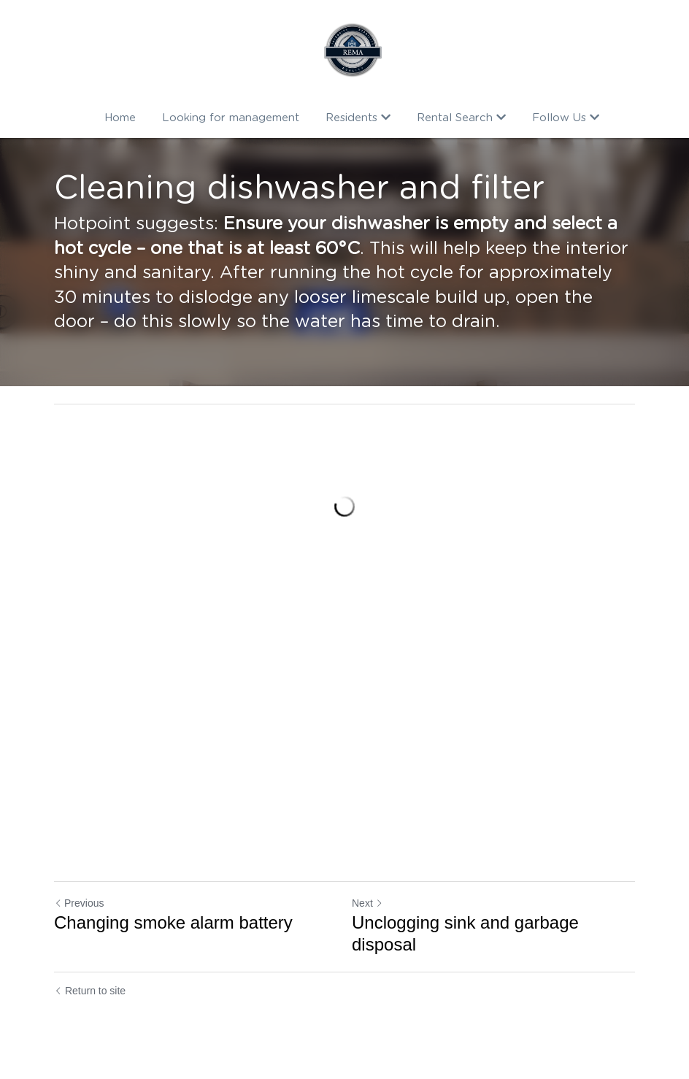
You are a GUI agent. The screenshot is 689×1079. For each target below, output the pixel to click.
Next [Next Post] (367, 903)
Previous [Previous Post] (79, 903)
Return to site (90, 991)
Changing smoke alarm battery (173, 922)
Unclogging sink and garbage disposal (465, 933)
